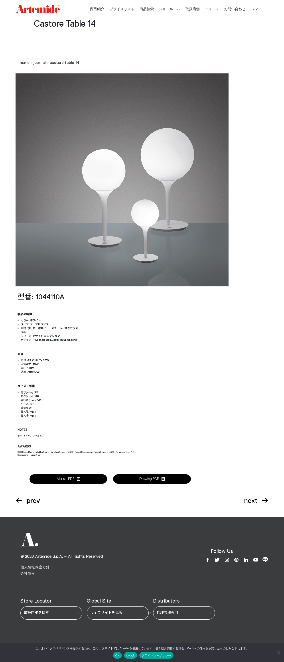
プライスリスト (122, 9)
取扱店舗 (192, 9)
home (25, 63)
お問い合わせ (234, 9)
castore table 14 (64, 63)
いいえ (130, 655)
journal (40, 63)
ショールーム (169, 9)
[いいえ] (278, 652)
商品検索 (147, 9)
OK (117, 655)
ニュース (212, 9)
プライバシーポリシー (156, 655)
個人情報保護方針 (34, 567)
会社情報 (27, 573)
